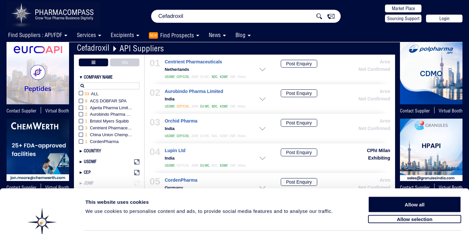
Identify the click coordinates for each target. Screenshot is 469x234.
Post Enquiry (299, 63)
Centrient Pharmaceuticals (193, 61)
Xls (124, 62)
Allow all (415, 179)
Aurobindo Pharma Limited (194, 91)
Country (92, 150)
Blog (240, 35)
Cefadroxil (93, 48)
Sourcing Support (403, 18)
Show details (342, 221)
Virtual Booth (57, 111)
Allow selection (414, 194)
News (215, 35)
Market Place (403, 8)
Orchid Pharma (181, 121)
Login (444, 18)
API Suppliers (142, 48)
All (89, 94)
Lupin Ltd (175, 150)
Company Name (98, 77)
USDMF (90, 161)
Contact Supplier (21, 111)
